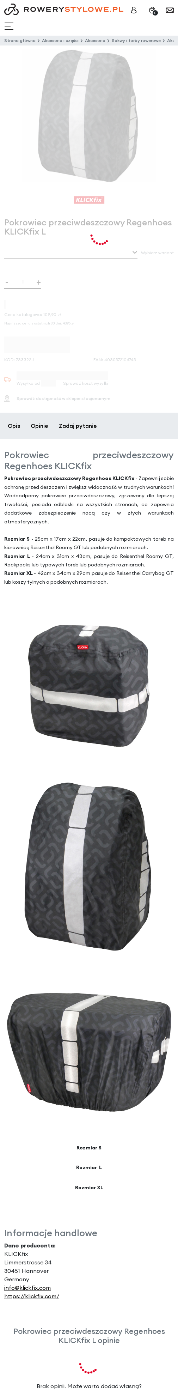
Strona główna (20, 40)
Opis (14, 425)
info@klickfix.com (27, 1287)
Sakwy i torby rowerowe (136, 40)
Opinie (39, 425)
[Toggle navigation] (9, 26)
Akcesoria (95, 40)
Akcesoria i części (60, 40)
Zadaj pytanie (78, 425)
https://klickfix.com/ (31, 1296)
